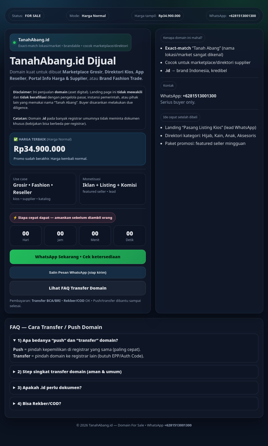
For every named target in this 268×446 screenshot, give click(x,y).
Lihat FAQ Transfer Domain (78, 288)
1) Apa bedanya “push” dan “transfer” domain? (68, 340)
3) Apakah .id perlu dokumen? (50, 387)
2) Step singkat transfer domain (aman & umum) (70, 371)
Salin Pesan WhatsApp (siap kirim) (77, 272)
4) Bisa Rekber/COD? (39, 403)
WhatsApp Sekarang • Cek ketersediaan (77, 257)
